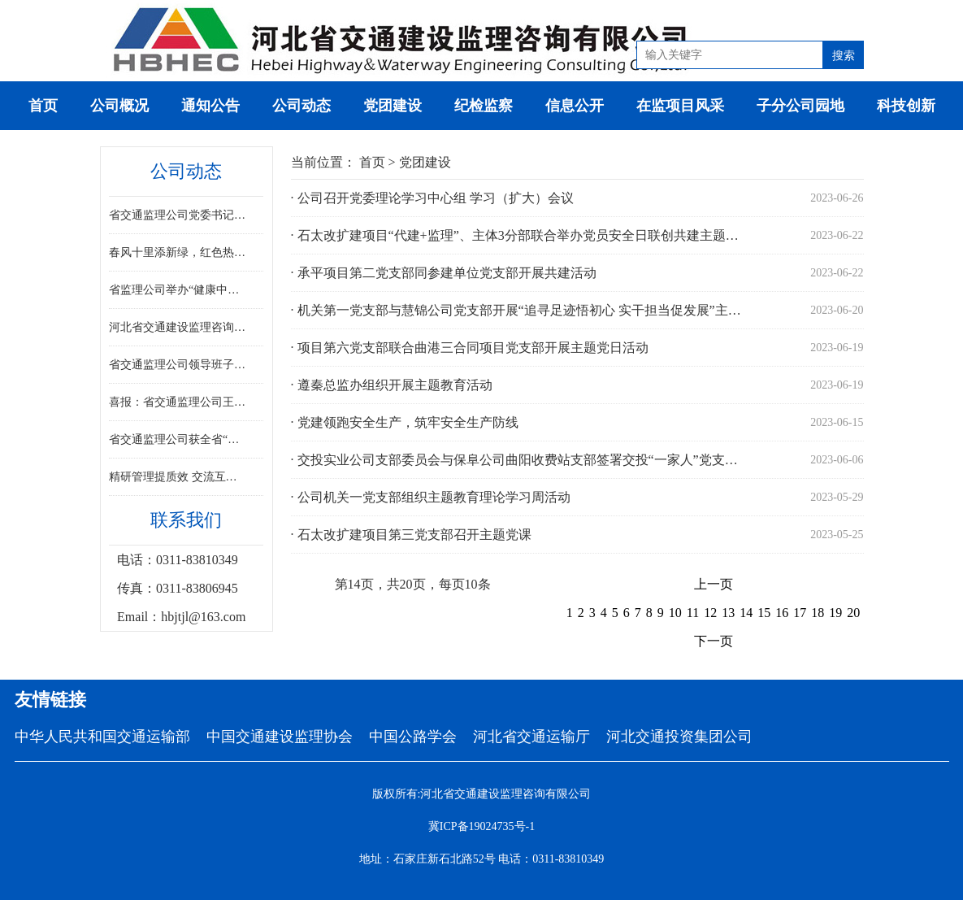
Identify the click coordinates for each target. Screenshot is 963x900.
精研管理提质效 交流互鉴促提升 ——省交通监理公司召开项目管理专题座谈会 (178, 477)
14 (746, 613)
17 (799, 613)
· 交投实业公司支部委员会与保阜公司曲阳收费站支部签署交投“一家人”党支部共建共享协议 (520, 460)
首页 (43, 106)
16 (781, 613)
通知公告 (210, 106)
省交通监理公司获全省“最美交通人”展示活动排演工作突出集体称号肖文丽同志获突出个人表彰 (178, 439)
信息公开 (574, 106)
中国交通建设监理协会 (279, 736)
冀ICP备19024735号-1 (481, 826)
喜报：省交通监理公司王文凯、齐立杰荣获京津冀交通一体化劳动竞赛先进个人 (178, 402)
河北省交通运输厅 (531, 736)
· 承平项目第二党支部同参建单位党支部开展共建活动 (443, 273)
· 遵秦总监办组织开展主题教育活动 (391, 385)
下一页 (713, 641)
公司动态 (301, 106)
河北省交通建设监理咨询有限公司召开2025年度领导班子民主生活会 (178, 327)
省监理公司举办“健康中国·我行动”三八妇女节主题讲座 (178, 290)
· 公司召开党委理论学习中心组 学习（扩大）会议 (432, 198)
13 (728, 613)
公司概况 (119, 106)
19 (835, 613)
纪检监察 (483, 106)
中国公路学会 (413, 736)
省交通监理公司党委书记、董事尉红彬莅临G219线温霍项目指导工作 (178, 215)
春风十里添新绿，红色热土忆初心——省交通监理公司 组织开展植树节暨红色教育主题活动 (178, 252)
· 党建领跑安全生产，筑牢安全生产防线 (404, 422)
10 (675, 613)
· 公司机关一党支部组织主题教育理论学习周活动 (430, 497)
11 (693, 613)
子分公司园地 (800, 106)
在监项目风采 (680, 106)
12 (710, 613)
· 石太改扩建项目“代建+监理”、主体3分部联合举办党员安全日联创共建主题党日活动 (520, 235)
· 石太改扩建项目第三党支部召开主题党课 (411, 534)
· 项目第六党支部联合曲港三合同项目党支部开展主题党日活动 (470, 347)
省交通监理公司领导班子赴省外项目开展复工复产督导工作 (178, 365)
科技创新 (906, 106)
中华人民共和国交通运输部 (102, 736)
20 (853, 613)
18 (817, 613)
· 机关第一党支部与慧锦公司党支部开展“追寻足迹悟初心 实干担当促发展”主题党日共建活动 (520, 310)
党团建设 (392, 106)
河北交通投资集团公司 (679, 736)
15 (763, 613)
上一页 (713, 584)
